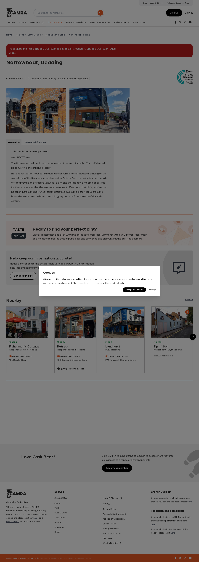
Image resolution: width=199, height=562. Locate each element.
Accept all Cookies (134, 289)
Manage (152, 290)
